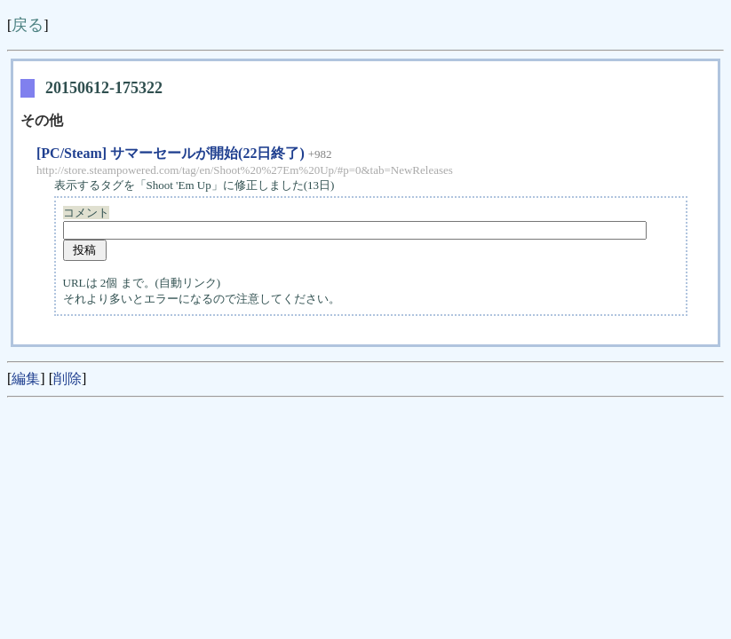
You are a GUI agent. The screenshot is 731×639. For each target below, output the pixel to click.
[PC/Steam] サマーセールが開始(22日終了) (170, 153)
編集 (26, 378)
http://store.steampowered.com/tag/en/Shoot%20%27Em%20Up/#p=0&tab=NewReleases (244, 170)
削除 (67, 378)
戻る (28, 25)
